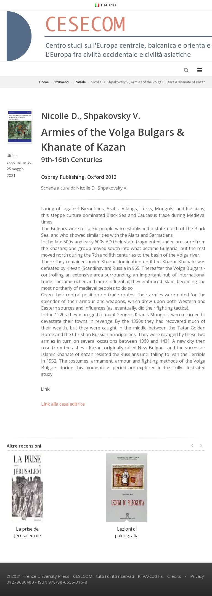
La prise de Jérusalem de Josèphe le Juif (27, 535)
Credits (174, 576)
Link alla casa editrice (63, 404)
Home (44, 82)
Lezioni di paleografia (127, 532)
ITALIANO (105, 5)
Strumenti (61, 82)
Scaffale (80, 82)
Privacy (197, 576)
